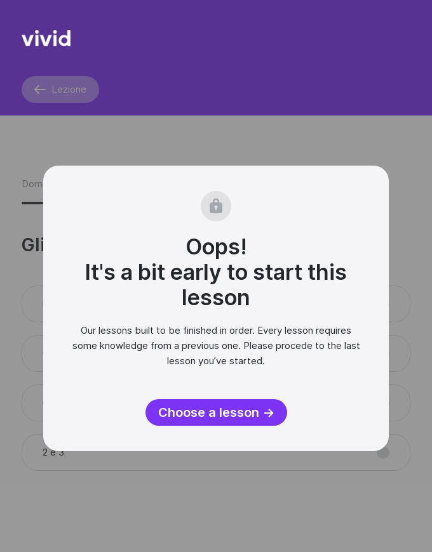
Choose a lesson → (216, 412)
